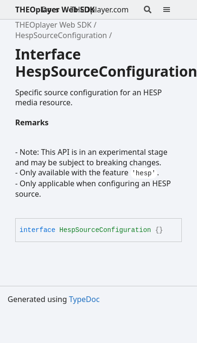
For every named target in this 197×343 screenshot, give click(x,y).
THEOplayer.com (99, 9)
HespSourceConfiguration (61, 35)
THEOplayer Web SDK (55, 9)
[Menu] (172, 9)
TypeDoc (84, 299)
